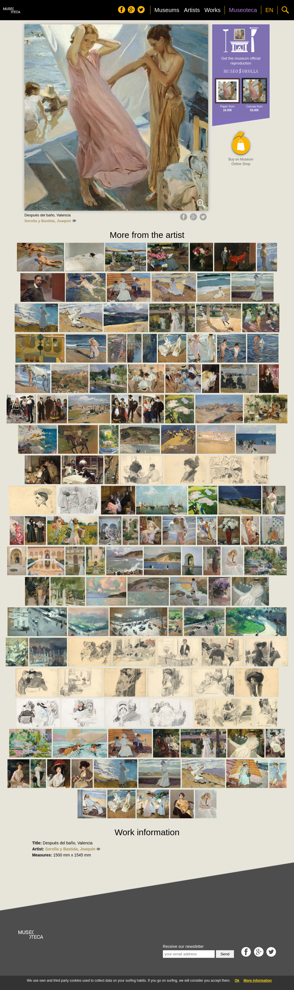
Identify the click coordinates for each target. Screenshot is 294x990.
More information (257, 981)
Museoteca (243, 10)
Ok (237, 981)
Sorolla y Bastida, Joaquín (50, 221)
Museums (166, 10)
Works (212, 10)
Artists (192, 10)
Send (224, 954)
